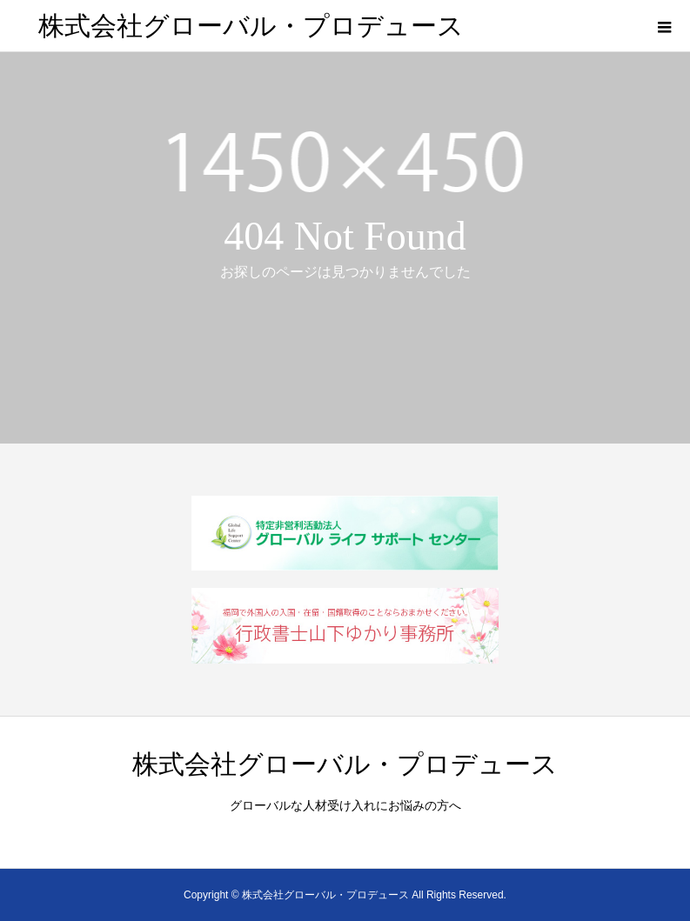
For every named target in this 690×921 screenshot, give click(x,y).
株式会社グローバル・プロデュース (251, 25)
